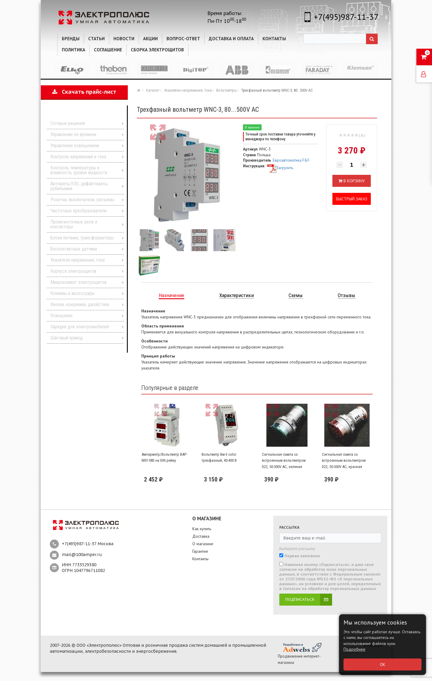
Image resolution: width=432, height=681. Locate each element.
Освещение (61, 315)
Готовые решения (67, 123)
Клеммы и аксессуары (72, 293)
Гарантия (200, 551)
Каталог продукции (80, 114)
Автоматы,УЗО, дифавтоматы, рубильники (79, 186)
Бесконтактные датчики (73, 249)
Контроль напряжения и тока (78, 157)
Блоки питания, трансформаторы (82, 238)
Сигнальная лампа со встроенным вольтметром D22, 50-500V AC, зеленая (284, 460)
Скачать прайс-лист (84, 91)
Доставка (200, 536)
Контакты (200, 558)
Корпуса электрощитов (73, 271)
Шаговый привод (66, 338)
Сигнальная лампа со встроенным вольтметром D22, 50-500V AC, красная (344, 460)
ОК (382, 664)
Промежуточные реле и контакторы (73, 224)
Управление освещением (74, 145)
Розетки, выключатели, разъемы (82, 199)
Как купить (201, 528)
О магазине (202, 543)
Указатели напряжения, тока (77, 260)
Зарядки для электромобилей (79, 327)
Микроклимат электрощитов (78, 282)
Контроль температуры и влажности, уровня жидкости (78, 170)
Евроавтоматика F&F (291, 160)
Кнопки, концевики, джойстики (79, 304)
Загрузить (280, 167)
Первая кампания (302, 556)
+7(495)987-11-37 (346, 16)
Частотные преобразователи (78, 211)
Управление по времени (73, 134)
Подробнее (354, 649)
